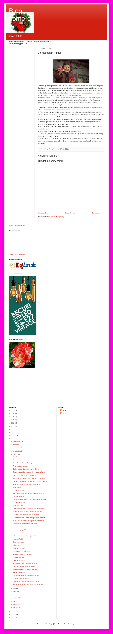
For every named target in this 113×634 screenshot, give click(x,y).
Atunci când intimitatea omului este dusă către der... (29, 493)
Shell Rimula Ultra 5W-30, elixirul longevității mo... (29, 478)
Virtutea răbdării (18, 539)
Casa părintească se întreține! (22, 551)
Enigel (64, 410)
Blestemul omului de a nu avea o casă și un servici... (29, 584)
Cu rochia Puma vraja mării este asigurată (26, 575)
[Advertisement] (56, 387)
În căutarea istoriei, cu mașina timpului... (25, 563)
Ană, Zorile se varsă (19, 572)
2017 (13, 436)
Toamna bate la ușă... (19, 502)
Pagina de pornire (70, 213)
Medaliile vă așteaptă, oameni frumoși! (25, 569)
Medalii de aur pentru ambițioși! (23, 554)
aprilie (15, 598)
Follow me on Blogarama (17, 225)
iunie (15, 592)
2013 (13, 618)
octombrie (16, 448)
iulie (14, 588)
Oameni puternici (18, 496)
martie (15, 601)
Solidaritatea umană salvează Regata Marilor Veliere (29, 518)
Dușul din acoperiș (18, 560)
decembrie (16, 441)
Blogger (72, 624)
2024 (13, 413)
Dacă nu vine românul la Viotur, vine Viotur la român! (30, 499)
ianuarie (16, 607)
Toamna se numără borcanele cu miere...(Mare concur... (30, 481)
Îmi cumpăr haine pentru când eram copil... (26, 484)
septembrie (16, 451)
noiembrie (16, 445)
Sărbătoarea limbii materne (21, 457)
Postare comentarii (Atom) (55, 217)
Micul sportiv (17, 545)
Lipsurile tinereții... (19, 557)
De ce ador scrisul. (18, 542)
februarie (16, 604)
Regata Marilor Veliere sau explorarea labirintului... (29, 521)
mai (14, 595)
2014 (13, 614)
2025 (13, 410)
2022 (13, 420)
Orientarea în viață (18, 490)
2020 (13, 426)
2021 (13, 423)
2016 (13, 439)
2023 (13, 417)
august (15, 454)
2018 (13, 432)
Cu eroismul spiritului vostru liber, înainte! (26, 581)
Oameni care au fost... (19, 527)
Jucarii (64, 413)
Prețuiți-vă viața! (18, 505)
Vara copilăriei (17, 487)
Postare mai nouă (43, 213)
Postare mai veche (98, 213)
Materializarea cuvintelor (21, 578)
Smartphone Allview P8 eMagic (23, 463)
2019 (13, 429)
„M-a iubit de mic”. (19, 548)
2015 (13, 611)
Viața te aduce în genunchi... (22, 533)
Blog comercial (20, 18)
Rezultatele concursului (20, 466)
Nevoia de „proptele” (19, 530)
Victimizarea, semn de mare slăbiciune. (25, 524)
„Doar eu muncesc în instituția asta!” (24, 536)
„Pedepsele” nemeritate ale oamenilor (24, 475)
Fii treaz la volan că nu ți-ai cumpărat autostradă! (28, 511)
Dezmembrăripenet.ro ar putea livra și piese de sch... (29, 508)
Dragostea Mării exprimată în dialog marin (26, 514)
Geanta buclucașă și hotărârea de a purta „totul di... (29, 472)
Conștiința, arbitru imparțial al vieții (24, 566)
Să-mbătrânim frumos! (20, 460)
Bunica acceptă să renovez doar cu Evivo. (26, 469)
